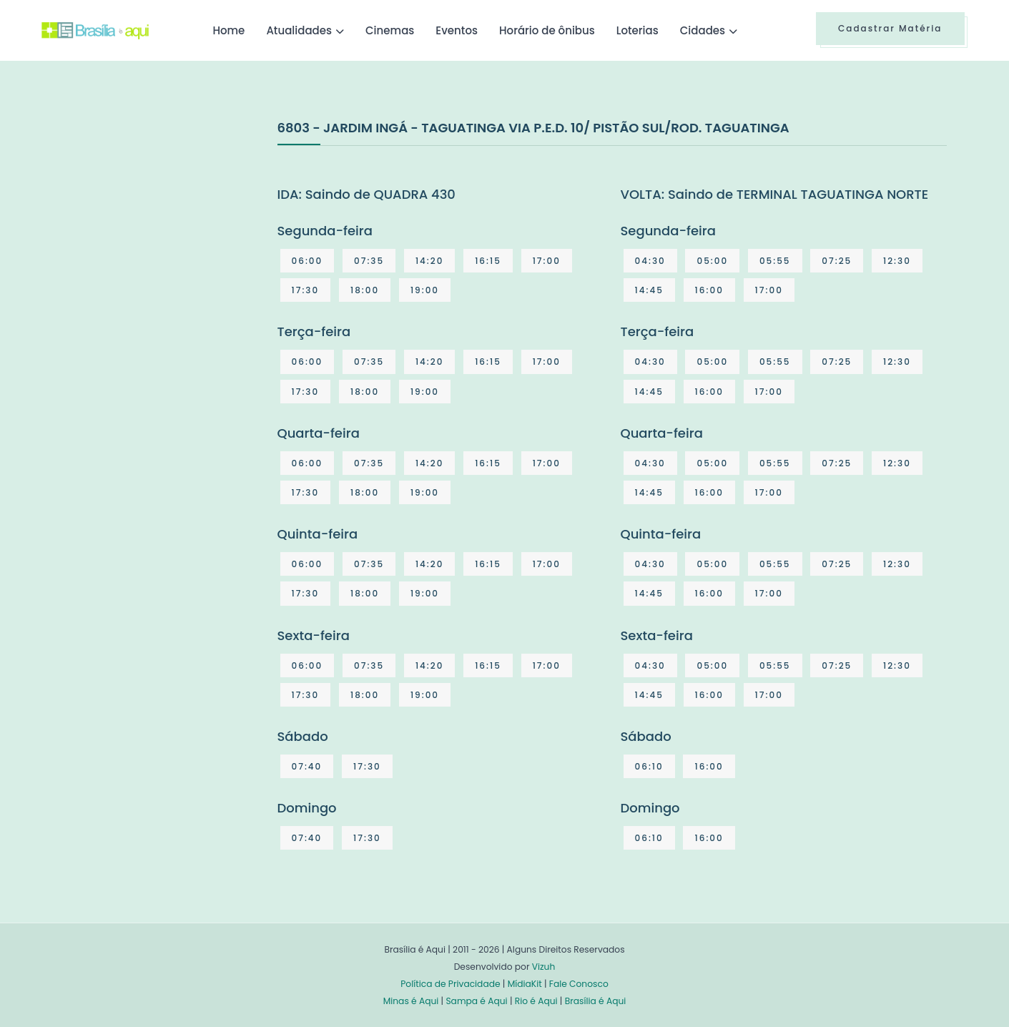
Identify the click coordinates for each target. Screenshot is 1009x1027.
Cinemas (389, 30)
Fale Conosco (579, 984)
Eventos (456, 30)
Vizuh (544, 966)
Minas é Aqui (411, 1001)
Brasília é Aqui (595, 1001)
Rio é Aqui (536, 1001)
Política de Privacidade (450, 984)
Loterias (637, 30)
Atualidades (299, 30)
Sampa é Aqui (476, 1001)
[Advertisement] (148, 224)
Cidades (702, 30)
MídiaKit (525, 984)
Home (228, 30)
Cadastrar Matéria (890, 28)
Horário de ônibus (547, 30)
